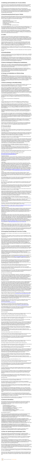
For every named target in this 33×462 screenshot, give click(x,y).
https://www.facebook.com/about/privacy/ (20, 256)
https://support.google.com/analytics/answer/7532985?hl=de (17, 221)
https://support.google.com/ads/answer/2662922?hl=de (13, 169)
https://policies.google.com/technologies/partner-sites (8, 154)
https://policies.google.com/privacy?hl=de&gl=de (8, 153)
